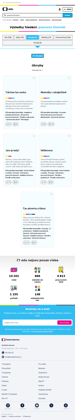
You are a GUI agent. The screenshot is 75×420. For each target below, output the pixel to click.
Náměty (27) (46, 37)
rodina (22, 20)
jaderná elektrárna (31, 20)
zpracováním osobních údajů (42, 331)
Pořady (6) (37, 42)
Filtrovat (39, 56)
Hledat (67, 15)
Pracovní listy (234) (63, 37)
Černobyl (15, 20)
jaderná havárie (57, 20)
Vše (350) (8, 37)
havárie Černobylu (44, 20)
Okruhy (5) (32, 37)
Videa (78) (20, 37)
